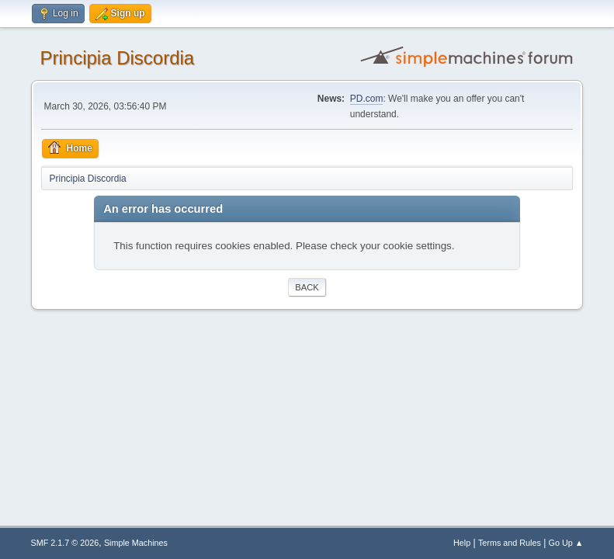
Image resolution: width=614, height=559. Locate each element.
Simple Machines (136, 542)
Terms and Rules (509, 542)
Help (461, 542)
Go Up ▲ (566, 542)
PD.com (366, 98)
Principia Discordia (117, 57)
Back (306, 287)
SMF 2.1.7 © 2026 (65, 542)
